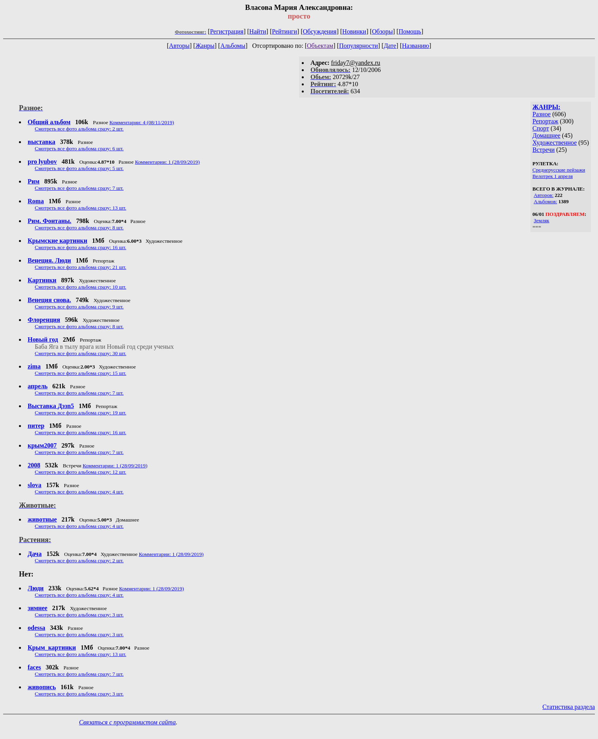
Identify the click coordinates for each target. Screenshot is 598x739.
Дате (390, 45)
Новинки (354, 31)
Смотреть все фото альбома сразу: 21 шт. (80, 267)
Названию (415, 45)
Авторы (179, 45)
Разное (541, 114)
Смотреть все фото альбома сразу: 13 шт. (80, 208)
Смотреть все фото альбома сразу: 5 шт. (79, 168)
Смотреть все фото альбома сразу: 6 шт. (79, 148)
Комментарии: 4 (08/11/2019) (141, 122)
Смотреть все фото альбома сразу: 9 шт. (79, 307)
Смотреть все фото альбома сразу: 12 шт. (80, 472)
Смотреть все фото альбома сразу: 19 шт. (80, 413)
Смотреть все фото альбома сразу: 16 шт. (80, 247)
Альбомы (233, 45)
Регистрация (227, 31)
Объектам (320, 45)
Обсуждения (320, 31)
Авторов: (543, 195)
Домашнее (546, 135)
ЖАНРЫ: (546, 107)
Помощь (410, 31)
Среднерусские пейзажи (558, 170)
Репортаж (545, 121)
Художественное (554, 142)
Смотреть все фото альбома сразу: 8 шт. (79, 228)
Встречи (543, 149)
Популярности (358, 45)
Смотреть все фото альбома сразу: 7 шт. (79, 188)
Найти (257, 31)
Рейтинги (284, 31)
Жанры (205, 45)
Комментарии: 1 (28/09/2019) (167, 162)
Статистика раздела (568, 706)
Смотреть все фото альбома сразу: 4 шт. (79, 492)
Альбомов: (545, 201)
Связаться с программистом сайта (127, 722)
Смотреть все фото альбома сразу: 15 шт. (80, 373)
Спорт (540, 128)
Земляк (541, 220)
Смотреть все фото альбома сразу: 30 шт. (80, 353)
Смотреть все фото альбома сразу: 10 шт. (80, 287)
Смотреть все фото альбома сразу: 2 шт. (79, 129)
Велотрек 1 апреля (552, 176)
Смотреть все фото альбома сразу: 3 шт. (79, 615)
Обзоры (382, 31)
